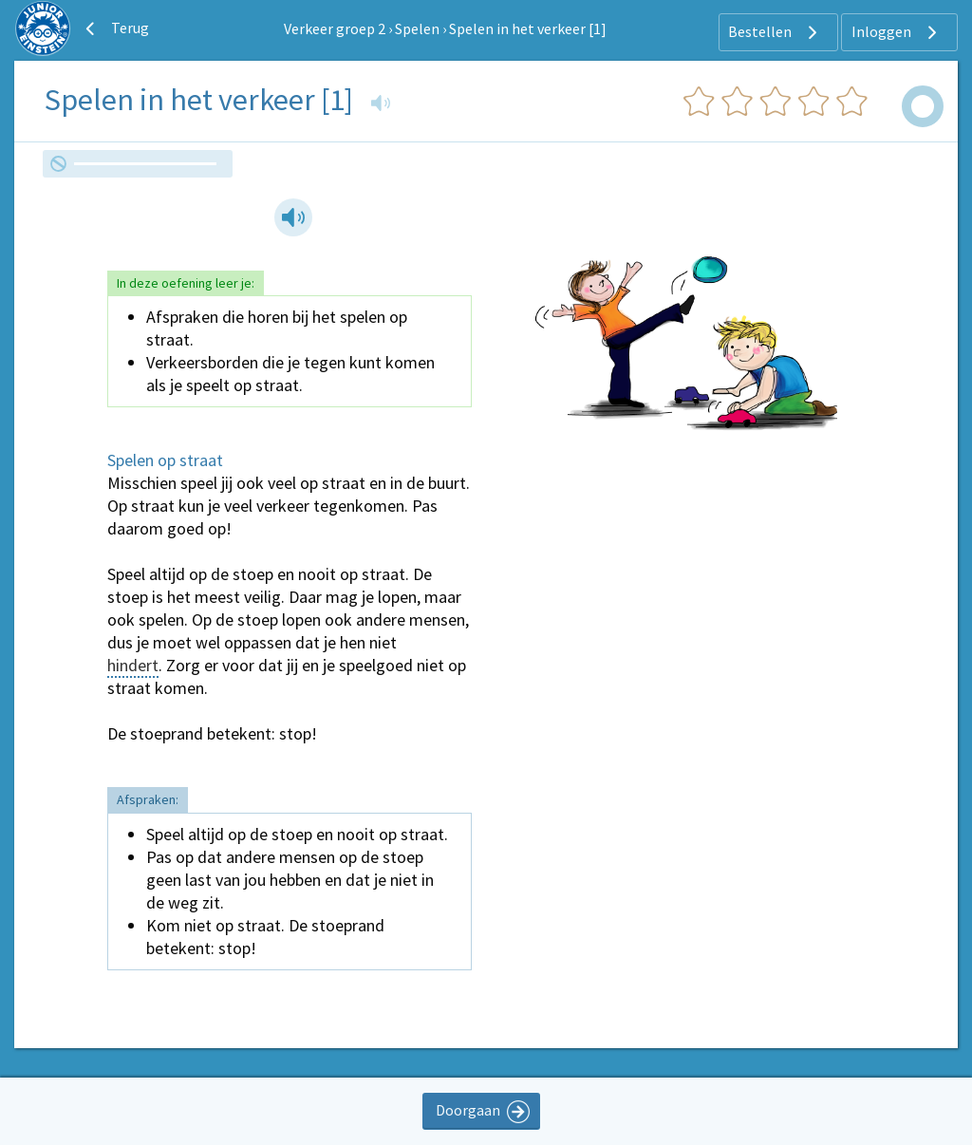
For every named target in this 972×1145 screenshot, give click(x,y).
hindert (133, 665)
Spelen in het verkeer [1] (528, 28)
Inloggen (896, 32)
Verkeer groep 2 (334, 28)
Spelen (417, 28)
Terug (115, 28)
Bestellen (775, 32)
